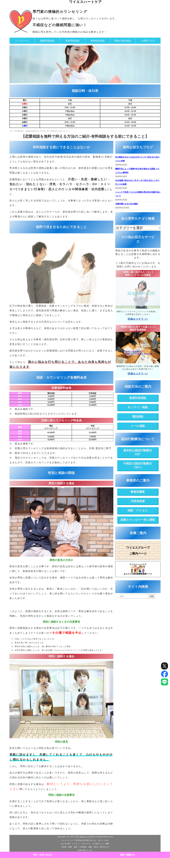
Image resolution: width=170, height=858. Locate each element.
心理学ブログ (148, 40)
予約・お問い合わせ (42, 855)
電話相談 (137, 416)
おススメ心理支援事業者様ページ (137, 569)
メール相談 (137, 425)
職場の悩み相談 (123, 40)
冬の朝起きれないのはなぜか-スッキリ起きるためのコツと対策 (137, 159)
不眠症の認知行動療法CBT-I (137, 465)
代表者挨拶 (138, 501)
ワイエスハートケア (85, 2)
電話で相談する (127, 855)
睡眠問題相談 (47, 40)
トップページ (22, 40)
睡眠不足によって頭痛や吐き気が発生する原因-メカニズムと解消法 (137, 171)
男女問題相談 (72, 40)
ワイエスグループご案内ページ (138, 550)
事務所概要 (138, 491)
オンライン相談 (137, 407)
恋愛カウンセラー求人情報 (137, 519)
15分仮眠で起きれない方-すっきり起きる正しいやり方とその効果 (137, 182)
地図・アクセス (138, 510)
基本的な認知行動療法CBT (137, 452)
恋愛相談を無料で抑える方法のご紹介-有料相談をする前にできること (48, 131)
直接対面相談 (137, 397)
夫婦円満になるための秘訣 (126, 204)
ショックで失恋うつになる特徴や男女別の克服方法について (138, 194)
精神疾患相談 (98, 40)
